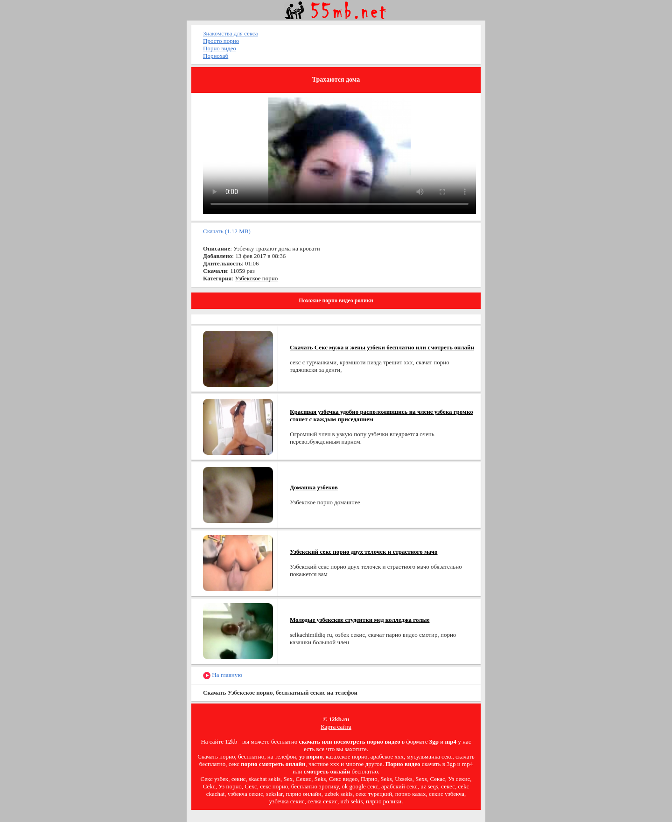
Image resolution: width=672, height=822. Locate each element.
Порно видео (219, 48)
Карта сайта (336, 726)
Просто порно (221, 40)
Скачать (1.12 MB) (227, 231)
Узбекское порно (256, 278)
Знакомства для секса (230, 33)
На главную (222, 675)
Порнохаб (215, 55)
